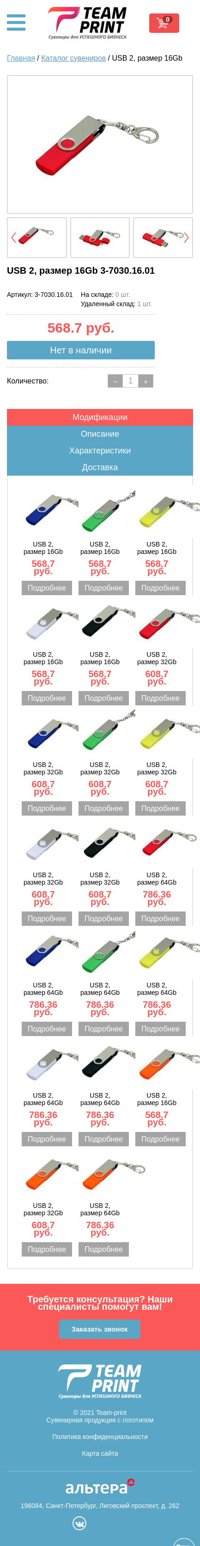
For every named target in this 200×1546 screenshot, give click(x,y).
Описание (100, 434)
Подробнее (47, 588)
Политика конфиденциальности (100, 1436)
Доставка (100, 467)
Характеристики (100, 450)
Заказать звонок (99, 1329)
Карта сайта (100, 1453)
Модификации (100, 417)
